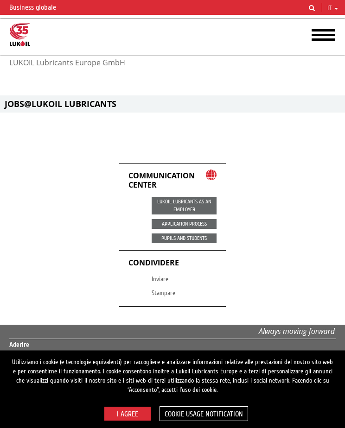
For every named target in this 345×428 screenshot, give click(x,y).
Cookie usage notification (204, 414)
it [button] (332, 8)
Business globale (38, 8)
